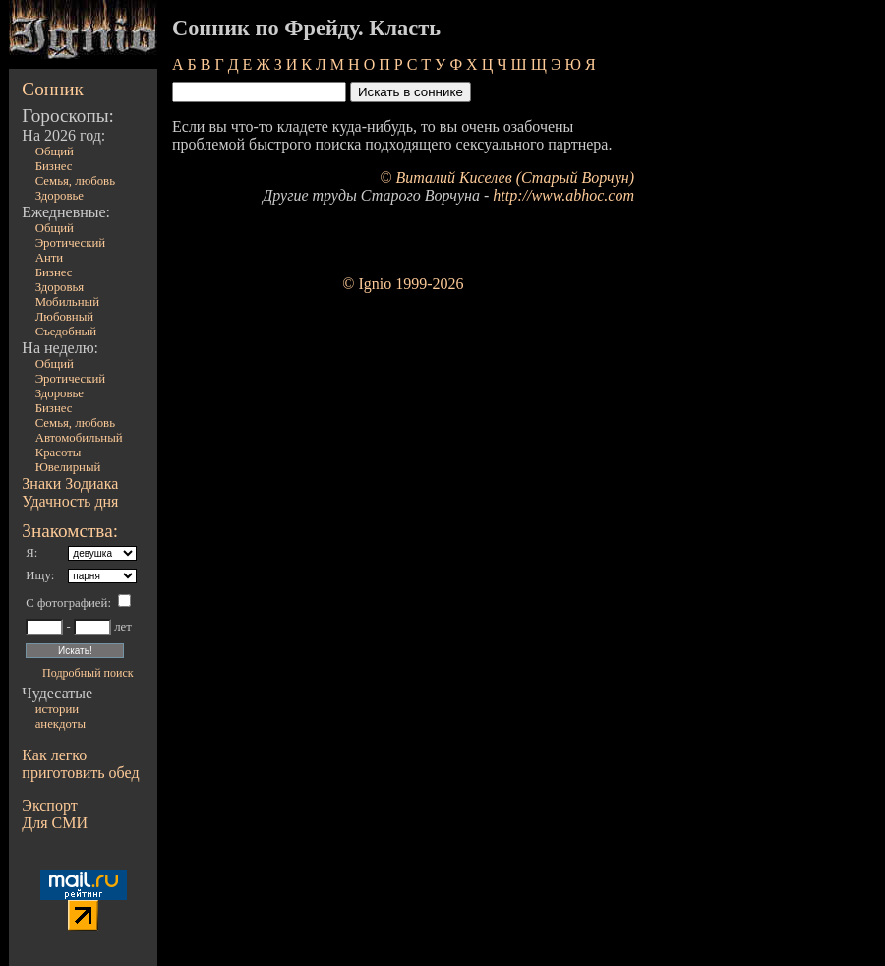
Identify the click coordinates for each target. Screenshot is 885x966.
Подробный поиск (87, 673)
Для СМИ (55, 823)
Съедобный (65, 331)
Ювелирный (68, 467)
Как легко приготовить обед (80, 764)
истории (57, 709)
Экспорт (49, 805)
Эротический (70, 243)
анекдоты (60, 724)
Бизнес (54, 166)
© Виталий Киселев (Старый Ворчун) (507, 177)
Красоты (58, 452)
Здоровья (60, 287)
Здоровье (59, 196)
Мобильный (67, 302)
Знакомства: (70, 530)
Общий (54, 151)
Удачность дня (70, 501)
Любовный (64, 317)
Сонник (53, 89)
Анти (49, 258)
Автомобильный (79, 438)
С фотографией (66, 603)
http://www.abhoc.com (563, 195)
